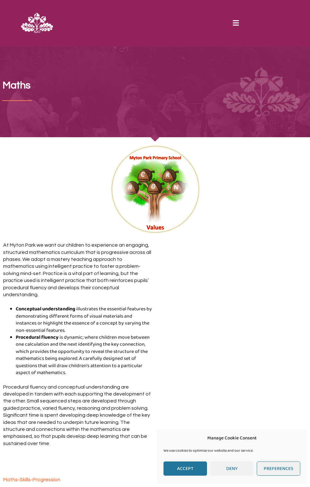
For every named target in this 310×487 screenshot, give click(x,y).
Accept (185, 468)
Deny (232, 468)
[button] (235, 23)
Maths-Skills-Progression (31, 479)
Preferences (278, 468)
